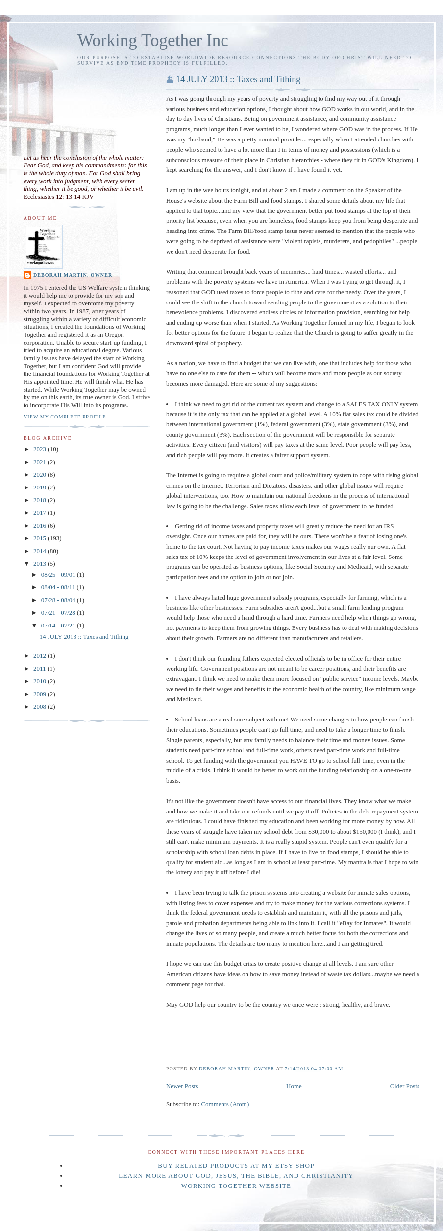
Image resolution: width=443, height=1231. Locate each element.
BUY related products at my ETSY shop (236, 1165)
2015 (40, 538)
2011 (40, 668)
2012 (40, 655)
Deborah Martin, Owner (72, 275)
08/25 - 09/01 (59, 574)
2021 (40, 461)
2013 (40, 563)
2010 (40, 681)
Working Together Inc (152, 40)
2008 (40, 706)
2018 (40, 500)
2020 (40, 474)
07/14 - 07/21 (59, 625)
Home (294, 1086)
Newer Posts (182, 1086)
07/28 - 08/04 (59, 600)
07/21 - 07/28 (59, 612)
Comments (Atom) (225, 1104)
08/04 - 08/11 (59, 587)
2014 (40, 551)
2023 (40, 449)
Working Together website (236, 1185)
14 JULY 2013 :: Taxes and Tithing (238, 79)
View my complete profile (65, 416)
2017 (40, 512)
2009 (40, 693)
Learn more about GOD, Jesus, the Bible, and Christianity (236, 1175)
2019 (40, 487)
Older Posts (404, 1086)
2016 (40, 525)
